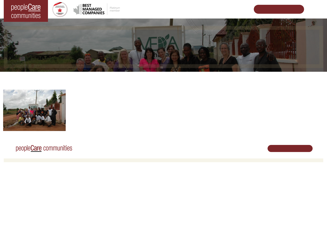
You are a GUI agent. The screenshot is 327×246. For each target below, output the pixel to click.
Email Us (278, 202)
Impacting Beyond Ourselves (108, 78)
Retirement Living (99, 181)
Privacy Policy (85, 236)
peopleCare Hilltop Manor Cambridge (30, 191)
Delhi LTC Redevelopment (103, 202)
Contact (225, 222)
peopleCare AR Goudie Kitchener (28, 186)
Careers (172, 181)
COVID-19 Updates (99, 191)
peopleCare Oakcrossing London (27, 197)
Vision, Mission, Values (234, 181)
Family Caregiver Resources (104, 197)
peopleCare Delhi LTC (21, 213)
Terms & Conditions (62, 236)
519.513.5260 (282, 195)
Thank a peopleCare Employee (158, 78)
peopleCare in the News (235, 191)
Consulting (226, 206)
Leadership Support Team (236, 186)
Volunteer (173, 186)
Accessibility (227, 211)
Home (77, 78)
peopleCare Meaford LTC (22, 207)
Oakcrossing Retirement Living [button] (106, 186)
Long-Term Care (17, 181)
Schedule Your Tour (275, 9)
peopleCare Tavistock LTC (23, 202)
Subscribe (226, 216)
